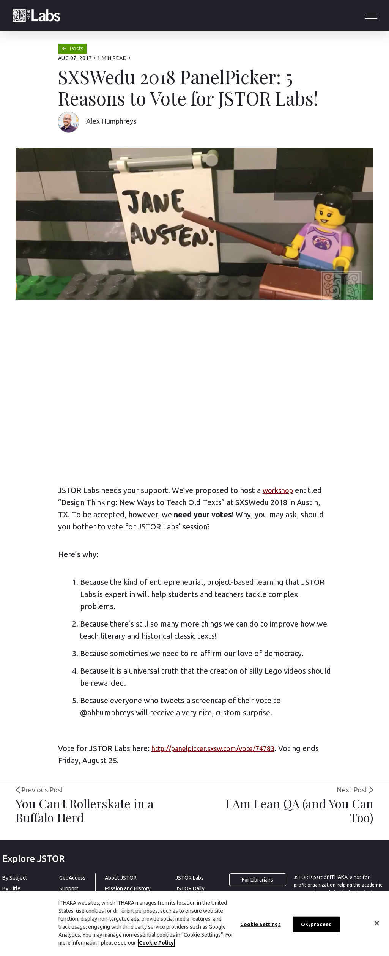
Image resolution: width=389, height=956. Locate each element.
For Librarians (257, 880)
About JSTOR (121, 878)
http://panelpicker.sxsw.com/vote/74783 (212, 748)
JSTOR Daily (190, 888)
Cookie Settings (260, 924)
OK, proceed (316, 924)
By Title (11, 888)
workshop (278, 490)
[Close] (377, 923)
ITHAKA (339, 877)
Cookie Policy (156, 943)
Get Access (72, 878)
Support (68, 888)
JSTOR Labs (189, 878)
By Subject (14, 878)
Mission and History (128, 888)
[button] (371, 15)
